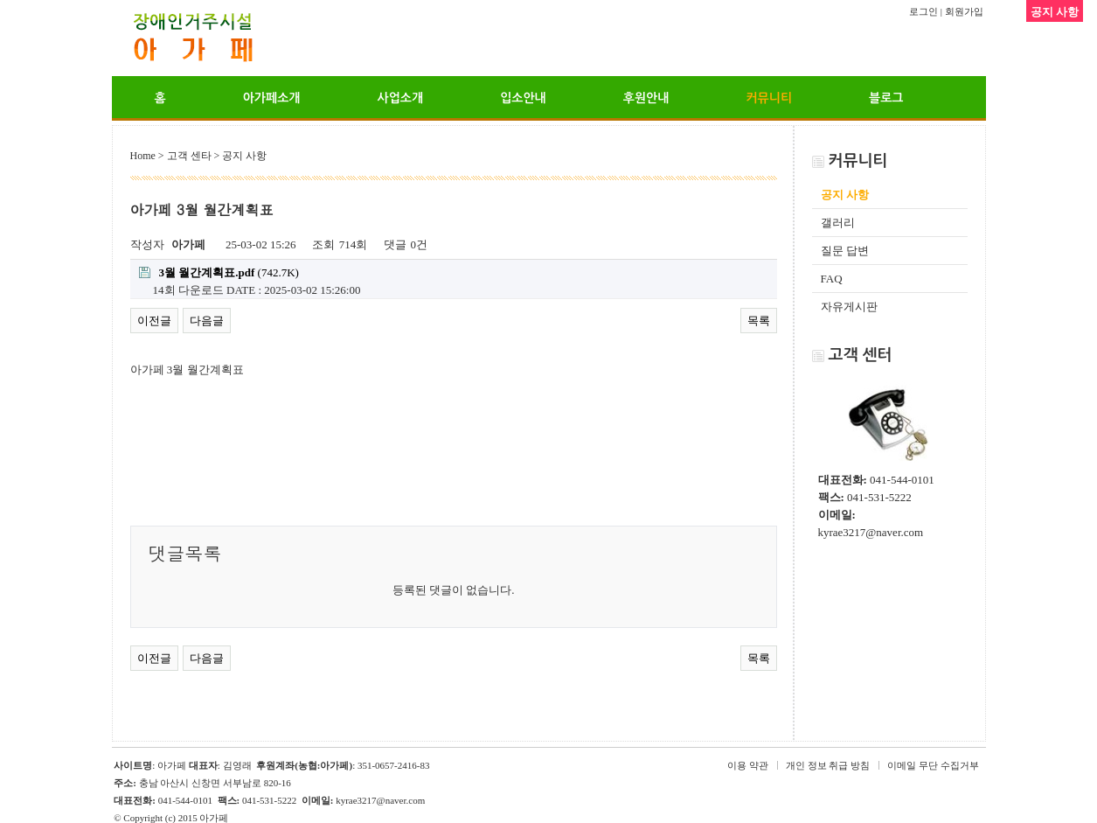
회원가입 (964, 11)
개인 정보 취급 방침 (828, 765)
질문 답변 (845, 250)
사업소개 (400, 98)
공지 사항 (845, 194)
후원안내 (646, 98)
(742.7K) (219, 272)
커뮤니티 (769, 98)
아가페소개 (272, 98)
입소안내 (523, 98)
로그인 (923, 11)
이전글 (154, 320)
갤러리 (838, 222)
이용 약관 (747, 765)
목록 (758, 320)
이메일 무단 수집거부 (933, 765)
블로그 (886, 98)
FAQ (832, 278)
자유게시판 (849, 306)
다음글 (207, 320)
